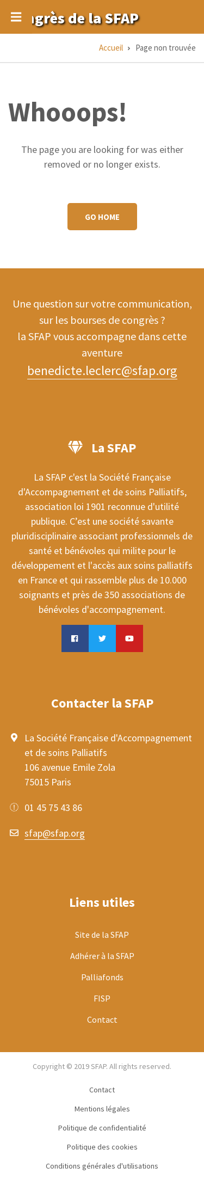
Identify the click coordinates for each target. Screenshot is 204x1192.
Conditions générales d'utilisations (102, 1166)
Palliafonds (102, 977)
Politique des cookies (102, 1147)
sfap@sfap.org (54, 833)
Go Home (102, 217)
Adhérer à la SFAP (102, 955)
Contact (102, 1019)
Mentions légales (102, 1109)
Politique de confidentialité (102, 1128)
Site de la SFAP (102, 934)
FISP (102, 998)
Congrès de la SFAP (73, 18)
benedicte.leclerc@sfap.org (102, 370)
